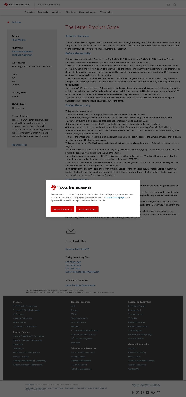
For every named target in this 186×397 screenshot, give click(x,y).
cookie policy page (114, 197)
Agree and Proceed (87, 209)
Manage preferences (62, 209)
